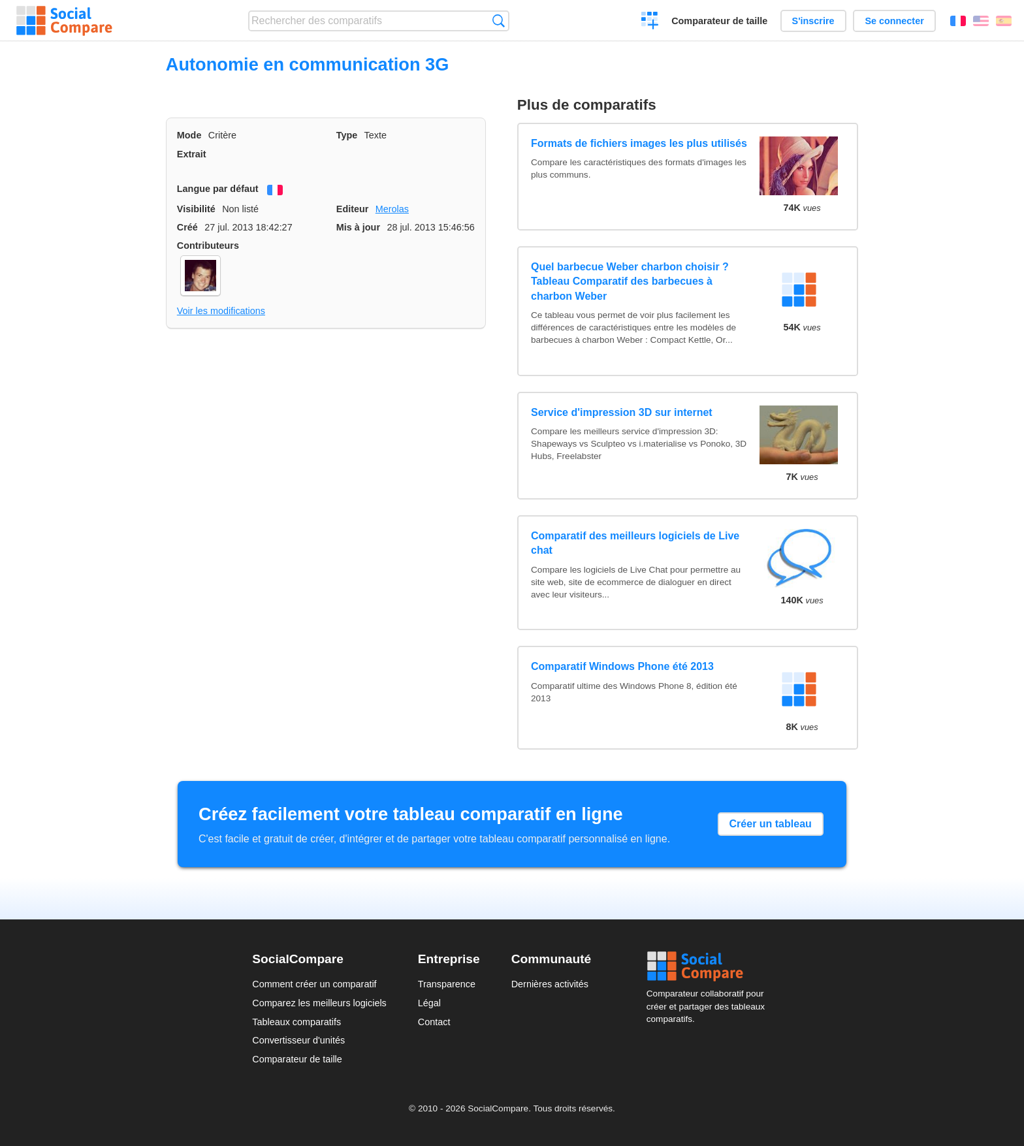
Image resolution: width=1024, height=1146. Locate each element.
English (981, 21)
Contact (434, 1022)
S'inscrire (813, 21)
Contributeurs (208, 245)
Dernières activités (549, 984)
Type (347, 135)
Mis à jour (358, 227)
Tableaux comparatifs (296, 1022)
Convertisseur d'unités (298, 1040)
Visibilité (196, 209)
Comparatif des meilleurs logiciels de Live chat (635, 543)
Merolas (392, 209)
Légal (429, 1003)
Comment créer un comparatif (314, 984)
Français (958, 21)
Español (1004, 21)
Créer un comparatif (650, 22)
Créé (187, 227)
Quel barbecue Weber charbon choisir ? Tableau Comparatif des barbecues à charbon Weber (630, 281)
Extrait (191, 154)
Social (709, 966)
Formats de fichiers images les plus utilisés (639, 143)
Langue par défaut (218, 188)
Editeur (352, 209)
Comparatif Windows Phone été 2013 (622, 666)
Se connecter (894, 21)
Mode (189, 135)
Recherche (498, 20)
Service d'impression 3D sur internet (621, 412)
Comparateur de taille (719, 21)
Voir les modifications (221, 311)
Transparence (446, 984)
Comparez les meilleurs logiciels (319, 1003)
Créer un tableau (770, 823)
